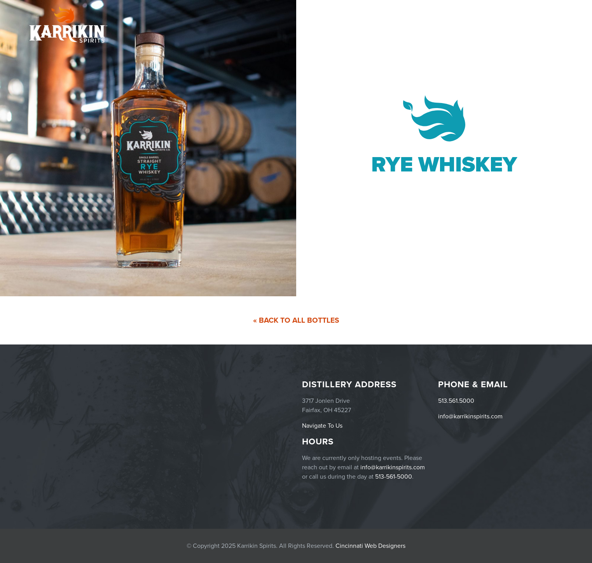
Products (465, 24)
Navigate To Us (322, 426)
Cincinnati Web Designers (370, 546)
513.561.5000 (456, 401)
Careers (524, 24)
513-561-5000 (393, 477)
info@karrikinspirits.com (470, 416)
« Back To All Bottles (296, 320)
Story (551, 24)
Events (432, 24)
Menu (498, 24)
